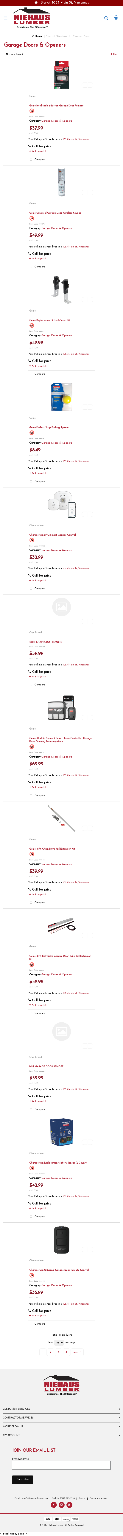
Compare (37, 159)
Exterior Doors (82, 36)
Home (37, 36)
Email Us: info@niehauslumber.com (31, 1498)
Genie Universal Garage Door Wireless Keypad (55, 213)
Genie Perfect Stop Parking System (48, 427)
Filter (114, 54)
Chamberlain (36, 525)
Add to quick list (38, 151)
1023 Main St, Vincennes (76, 139)
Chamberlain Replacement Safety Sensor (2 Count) (58, 1163)
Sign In (82, 1498)
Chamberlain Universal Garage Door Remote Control (59, 1270)
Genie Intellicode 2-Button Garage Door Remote (56, 106)
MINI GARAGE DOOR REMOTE (46, 1067)
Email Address (20, 1459)
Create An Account (99, 1498)
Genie (32, 96)
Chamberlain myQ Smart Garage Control (52, 535)
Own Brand (35, 632)
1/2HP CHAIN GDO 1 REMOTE (45, 642)
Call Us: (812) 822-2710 (63, 1498)
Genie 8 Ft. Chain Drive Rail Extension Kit (52, 849)
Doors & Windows (56, 36)
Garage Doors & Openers (56, 121)
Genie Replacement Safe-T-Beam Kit (49, 320)
